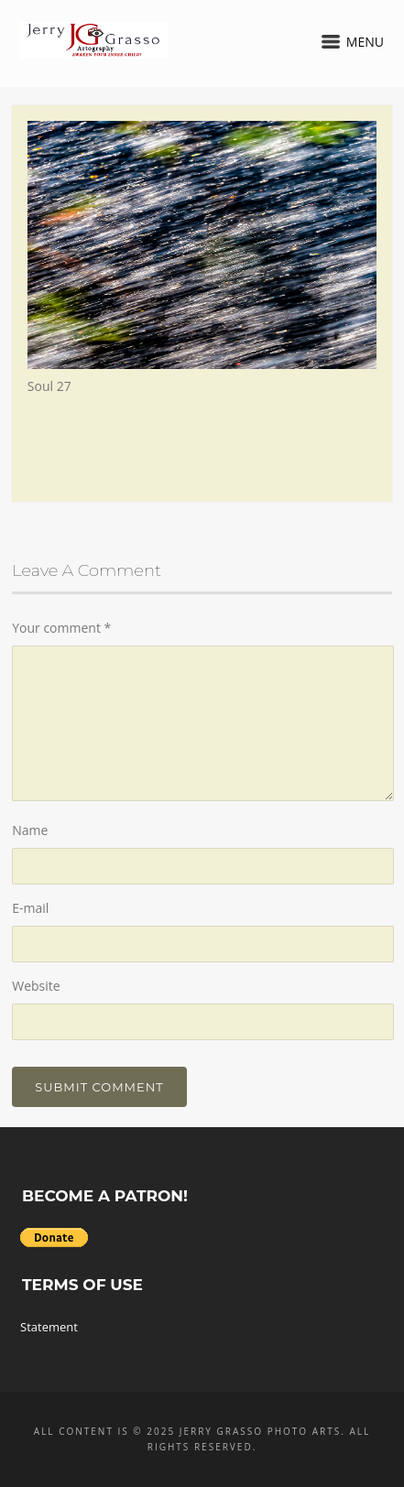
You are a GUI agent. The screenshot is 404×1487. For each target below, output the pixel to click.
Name (30, 830)
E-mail (30, 908)
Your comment (61, 627)
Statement (49, 1327)
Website (36, 985)
